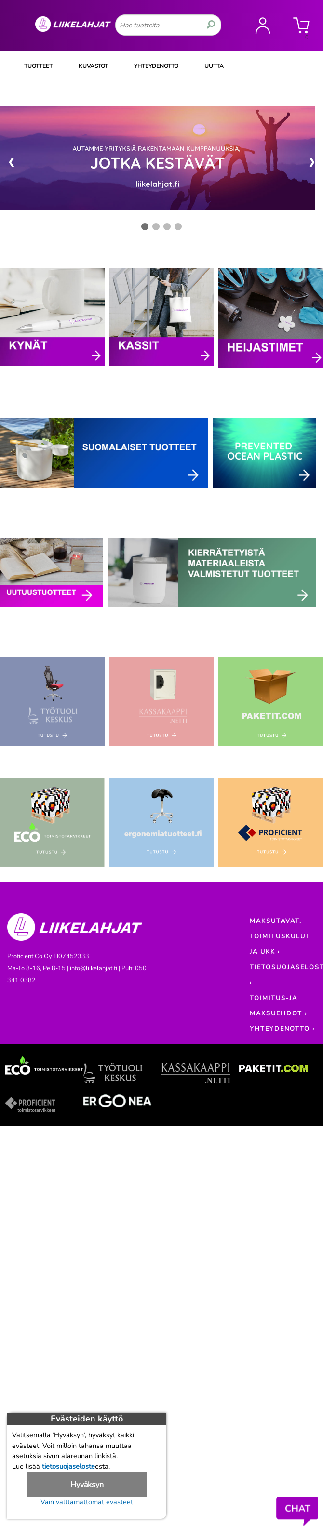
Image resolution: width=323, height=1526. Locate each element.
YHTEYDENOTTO (156, 66)
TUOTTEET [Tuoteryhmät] (38, 66)
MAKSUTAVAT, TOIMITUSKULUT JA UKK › (280, 936)
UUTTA (214, 66)
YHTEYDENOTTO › (282, 1029)
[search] (211, 25)
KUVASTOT (93, 66)
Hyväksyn (87, 1484)
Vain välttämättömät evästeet (86, 1502)
